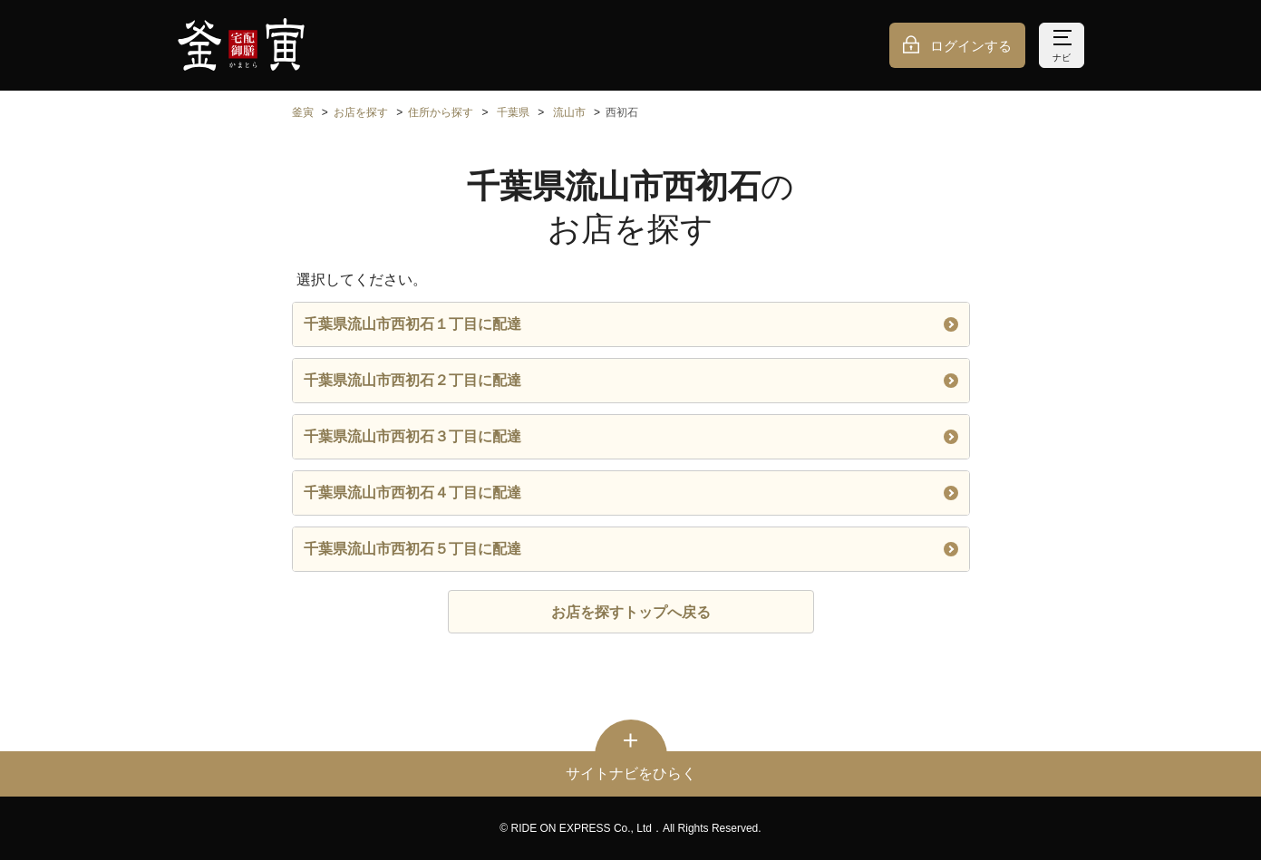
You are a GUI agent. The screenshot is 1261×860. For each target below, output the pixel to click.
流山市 (569, 112)
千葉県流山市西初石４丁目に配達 (631, 492)
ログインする (971, 45)
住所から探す (440, 112)
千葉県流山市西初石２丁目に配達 (631, 380)
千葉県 (513, 112)
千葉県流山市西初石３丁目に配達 (631, 436)
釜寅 (303, 112)
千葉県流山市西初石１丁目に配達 (631, 324)
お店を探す (361, 112)
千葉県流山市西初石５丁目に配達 (631, 548)
